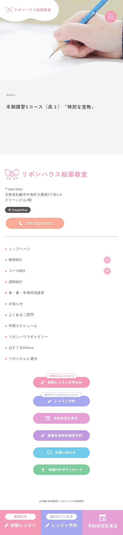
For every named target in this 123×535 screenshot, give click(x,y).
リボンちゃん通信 (23, 359)
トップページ (19, 249)
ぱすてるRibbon (21, 348)
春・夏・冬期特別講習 (27, 293)
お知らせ (16, 304)
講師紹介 (16, 282)
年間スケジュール (23, 326)
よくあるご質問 (21, 315)
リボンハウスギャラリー (28, 337)
